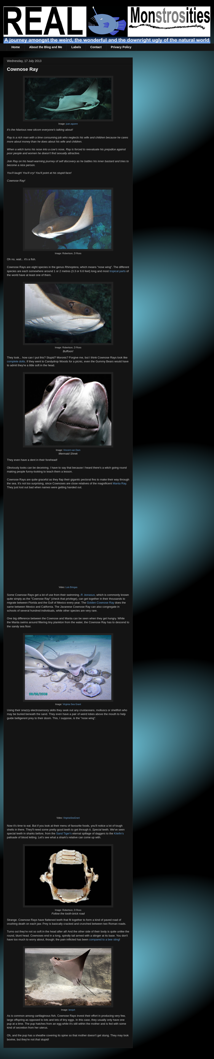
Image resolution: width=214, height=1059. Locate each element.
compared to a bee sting (104, 939)
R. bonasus (88, 594)
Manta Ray (119, 483)
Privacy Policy (121, 47)
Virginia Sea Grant (72, 704)
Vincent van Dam (71, 450)
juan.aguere (72, 124)
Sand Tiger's (64, 833)
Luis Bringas (71, 587)
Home (15, 47)
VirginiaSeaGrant (71, 818)
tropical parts (118, 271)
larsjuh (72, 1010)
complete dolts (16, 361)
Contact (96, 47)
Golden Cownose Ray (100, 602)
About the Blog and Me (45, 47)
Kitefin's (119, 833)
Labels (76, 47)
